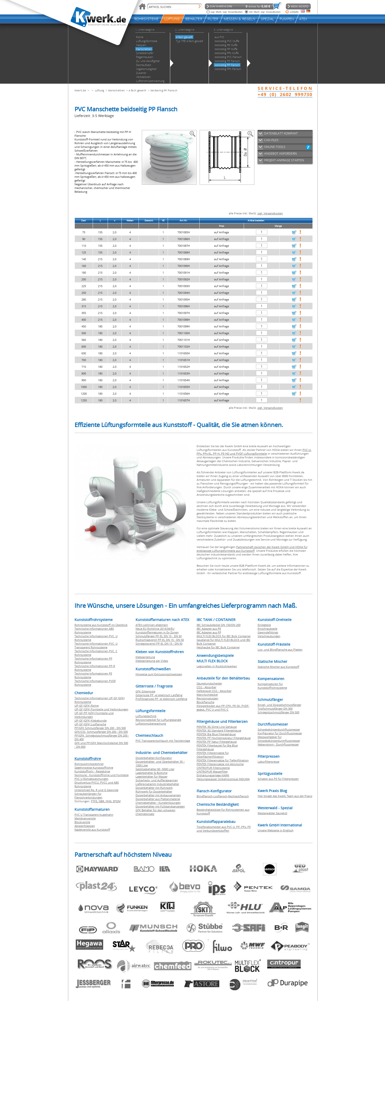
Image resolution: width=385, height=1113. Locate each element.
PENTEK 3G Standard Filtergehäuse (219, 730)
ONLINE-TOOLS (274, 147)
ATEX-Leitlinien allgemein (152, 625)
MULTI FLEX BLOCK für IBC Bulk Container (224, 636)
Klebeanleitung (145, 657)
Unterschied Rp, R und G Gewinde (96, 790)
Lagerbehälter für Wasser (151, 776)
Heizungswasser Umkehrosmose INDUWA (223, 779)
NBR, (102, 801)
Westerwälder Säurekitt (272, 813)
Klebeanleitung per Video (152, 661)
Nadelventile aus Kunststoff (92, 829)
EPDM (117, 801)
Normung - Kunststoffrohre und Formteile (102, 775)
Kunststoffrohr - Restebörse (92, 771)
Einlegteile (264, 625)
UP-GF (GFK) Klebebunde (91, 720)
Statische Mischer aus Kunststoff (278, 667)
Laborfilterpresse (268, 761)
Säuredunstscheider (209, 683)
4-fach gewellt (137, 90)
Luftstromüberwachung (151, 723)
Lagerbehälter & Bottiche (151, 773)
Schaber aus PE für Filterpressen (278, 779)
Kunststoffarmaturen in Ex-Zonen (157, 632)
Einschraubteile (267, 628)
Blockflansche (205, 702)
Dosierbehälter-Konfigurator (154, 758)
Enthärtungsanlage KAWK (213, 775)
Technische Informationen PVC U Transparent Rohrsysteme (96, 645)
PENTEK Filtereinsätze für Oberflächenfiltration (213, 754)
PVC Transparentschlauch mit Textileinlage (163, 740)
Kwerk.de (80, 90)
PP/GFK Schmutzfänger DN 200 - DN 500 (100, 728)
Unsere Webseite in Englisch (276, 830)
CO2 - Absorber (206, 687)
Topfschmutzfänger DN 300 (275, 708)
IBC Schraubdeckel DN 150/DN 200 (218, 625)
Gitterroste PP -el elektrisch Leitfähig (159, 695)
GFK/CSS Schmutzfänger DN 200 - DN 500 (101, 732)
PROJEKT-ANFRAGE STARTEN (284, 160)
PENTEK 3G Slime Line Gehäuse (217, 727)
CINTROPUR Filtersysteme (213, 768)
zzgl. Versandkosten (270, 213)
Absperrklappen (85, 826)
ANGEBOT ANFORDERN (280, 153)
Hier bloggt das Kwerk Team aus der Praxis (285, 796)
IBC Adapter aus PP (209, 632)
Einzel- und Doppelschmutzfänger (279, 705)
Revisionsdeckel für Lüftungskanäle (158, 720)
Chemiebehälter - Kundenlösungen (158, 802)
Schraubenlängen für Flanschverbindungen (88, 795)
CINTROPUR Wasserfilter (212, 771)
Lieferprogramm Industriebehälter (157, 784)
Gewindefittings (268, 632)
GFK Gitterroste (145, 691)
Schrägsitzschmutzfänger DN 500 (278, 712)
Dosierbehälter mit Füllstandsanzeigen (160, 806)
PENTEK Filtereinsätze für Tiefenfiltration (223, 760)
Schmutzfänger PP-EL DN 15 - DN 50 (159, 636)
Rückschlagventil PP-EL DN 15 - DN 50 (160, 640)
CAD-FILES (271, 140)
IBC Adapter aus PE (209, 628)
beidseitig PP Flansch (164, 90)
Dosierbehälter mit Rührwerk (154, 788)
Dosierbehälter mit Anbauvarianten (158, 795)
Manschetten (116, 90)
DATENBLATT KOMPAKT (281, 133)
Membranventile (85, 818)
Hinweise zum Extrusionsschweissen (159, 674)
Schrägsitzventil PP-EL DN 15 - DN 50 (159, 643)
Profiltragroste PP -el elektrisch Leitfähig (161, 699)
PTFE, (95, 801)
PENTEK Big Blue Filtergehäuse (216, 734)
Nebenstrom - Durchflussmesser (278, 744)
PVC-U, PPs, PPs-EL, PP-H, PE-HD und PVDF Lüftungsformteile (254, 451)
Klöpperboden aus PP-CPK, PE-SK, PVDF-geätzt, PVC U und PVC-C (223, 707)
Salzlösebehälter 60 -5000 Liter (155, 769)
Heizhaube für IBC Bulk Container (218, 647)
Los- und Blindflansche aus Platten (280, 649)
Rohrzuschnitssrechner (89, 764)
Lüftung (99, 90)
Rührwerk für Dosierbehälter (154, 791)
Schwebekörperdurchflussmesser (279, 729)
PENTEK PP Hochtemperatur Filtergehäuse (224, 738)
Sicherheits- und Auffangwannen (157, 780)
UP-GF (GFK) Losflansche (90, 724)
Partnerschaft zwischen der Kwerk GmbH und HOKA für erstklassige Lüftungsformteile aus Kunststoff (252, 549)
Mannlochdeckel (207, 694)
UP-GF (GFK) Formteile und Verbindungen (101, 709)
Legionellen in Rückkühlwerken (217, 666)
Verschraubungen (269, 636)
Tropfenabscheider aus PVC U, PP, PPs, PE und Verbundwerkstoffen (224, 828)
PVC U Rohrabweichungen (91, 779)
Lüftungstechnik (146, 716)
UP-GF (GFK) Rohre (87, 705)
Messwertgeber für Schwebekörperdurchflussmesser (279, 738)
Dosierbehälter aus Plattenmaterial (158, 799)
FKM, (109, 801)
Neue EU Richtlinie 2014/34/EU (155, 628)
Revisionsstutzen (207, 698)
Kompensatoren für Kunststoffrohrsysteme (272, 685)
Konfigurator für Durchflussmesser (280, 733)
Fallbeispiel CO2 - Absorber (214, 691)
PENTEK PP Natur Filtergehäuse (217, 741)
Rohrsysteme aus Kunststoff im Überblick (101, 625)
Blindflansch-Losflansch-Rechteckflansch (223, 796)
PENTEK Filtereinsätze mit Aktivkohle (220, 764)
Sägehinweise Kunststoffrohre (94, 767)
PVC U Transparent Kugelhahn (94, 814)
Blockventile (82, 822)
